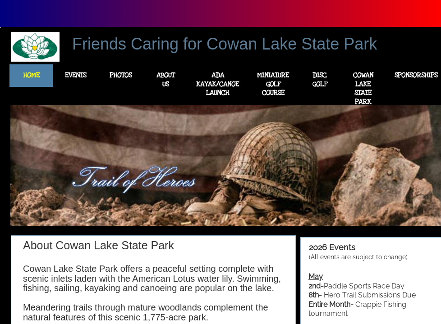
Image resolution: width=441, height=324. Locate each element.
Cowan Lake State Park (363, 88)
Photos (121, 75)
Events (75, 75)
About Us (165, 80)
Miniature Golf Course (273, 84)
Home (31, 75)
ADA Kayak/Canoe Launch (217, 84)
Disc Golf (319, 80)
